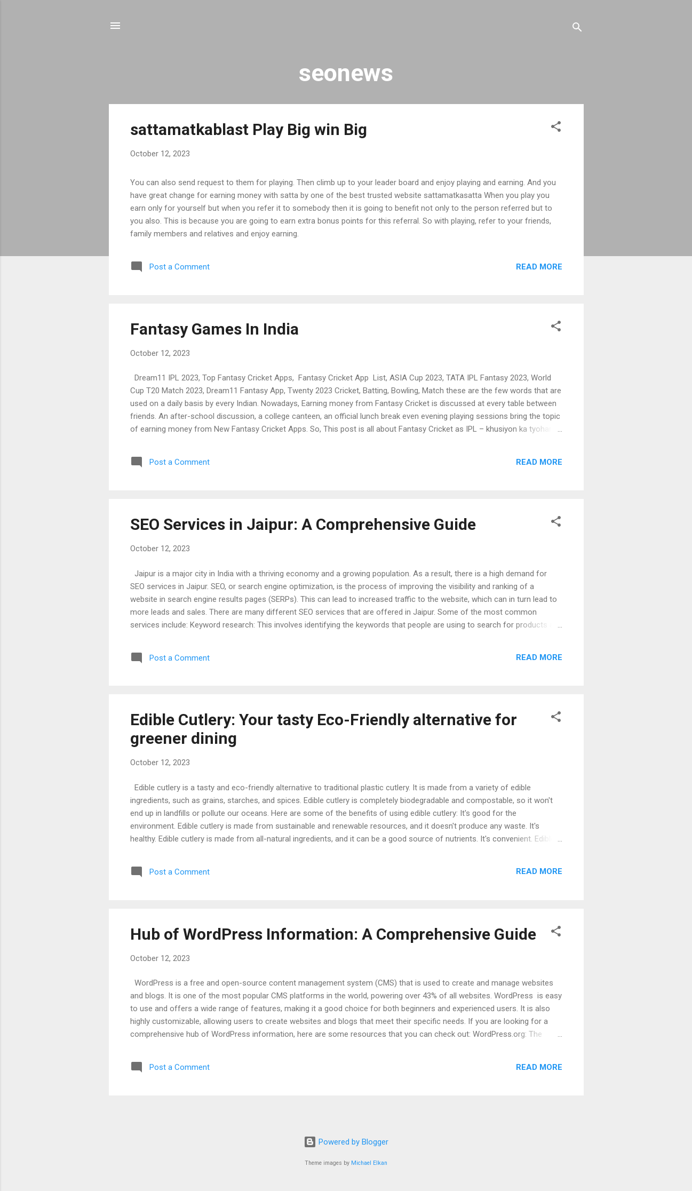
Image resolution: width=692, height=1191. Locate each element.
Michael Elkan (369, 1163)
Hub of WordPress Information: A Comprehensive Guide (333, 934)
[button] (556, 128)
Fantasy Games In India (214, 329)
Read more (539, 267)
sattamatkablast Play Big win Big (248, 129)
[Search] (577, 29)
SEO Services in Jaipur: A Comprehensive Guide (303, 524)
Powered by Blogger (346, 1142)
